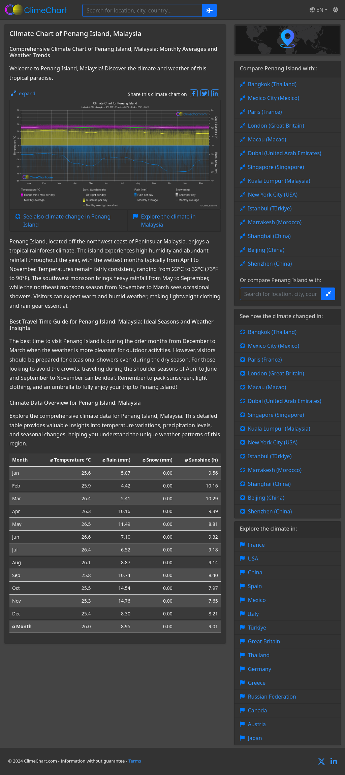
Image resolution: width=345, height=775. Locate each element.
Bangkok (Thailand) (272, 84)
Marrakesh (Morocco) (275, 222)
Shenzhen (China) (270, 263)
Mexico (257, 600)
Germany (259, 669)
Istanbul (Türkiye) (270, 208)
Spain (255, 586)
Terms (134, 761)
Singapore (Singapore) (276, 167)
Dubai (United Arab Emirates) (284, 153)
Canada (257, 710)
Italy (253, 613)
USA (253, 558)
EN (316, 9)
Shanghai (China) (269, 236)
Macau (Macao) (267, 139)
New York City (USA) (273, 194)
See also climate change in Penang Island (67, 220)
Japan (255, 738)
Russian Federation (272, 696)
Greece (257, 682)
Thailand (259, 655)
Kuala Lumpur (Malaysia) (279, 180)
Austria (257, 724)
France (256, 544)
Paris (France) (265, 111)
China (255, 572)
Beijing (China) (266, 250)
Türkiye (257, 627)
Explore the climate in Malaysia (168, 220)
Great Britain (264, 641)
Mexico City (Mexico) (273, 98)
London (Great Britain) (276, 125)
